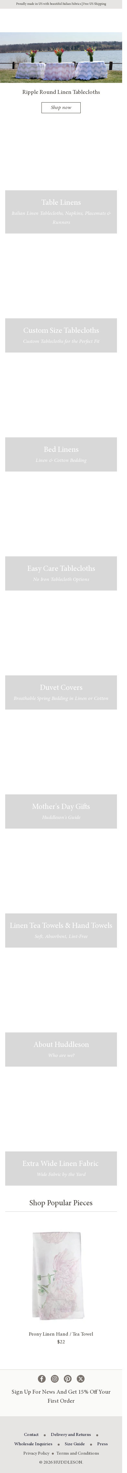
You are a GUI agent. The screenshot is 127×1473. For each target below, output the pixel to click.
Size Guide (75, 1444)
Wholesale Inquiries (33, 1444)
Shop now (61, 107)
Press (102, 1444)
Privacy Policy (36, 1453)
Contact (31, 1435)
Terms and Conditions (77, 1453)
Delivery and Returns (71, 1435)
